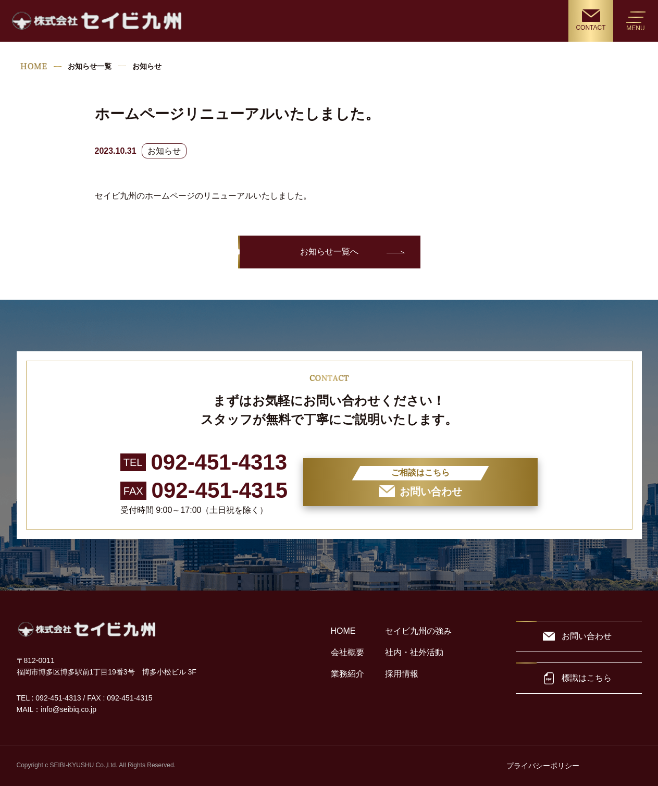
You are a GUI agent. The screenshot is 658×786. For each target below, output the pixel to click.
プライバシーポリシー (542, 766)
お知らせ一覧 (89, 66)
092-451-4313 (219, 462)
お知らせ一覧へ (329, 251)
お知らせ (164, 150)
